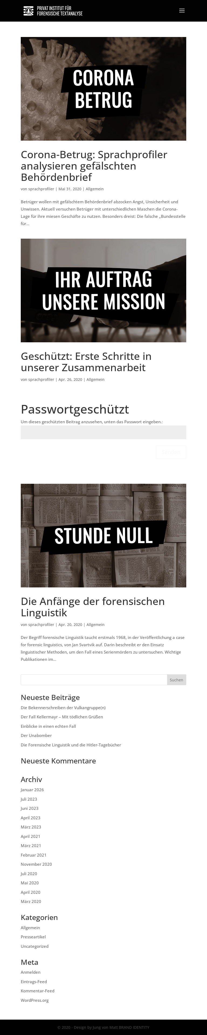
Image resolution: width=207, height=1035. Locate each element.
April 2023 (30, 817)
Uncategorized (35, 946)
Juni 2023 (30, 808)
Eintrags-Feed (34, 981)
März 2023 (31, 827)
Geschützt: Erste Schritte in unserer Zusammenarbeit (86, 361)
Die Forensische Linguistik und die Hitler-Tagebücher (71, 745)
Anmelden (30, 972)
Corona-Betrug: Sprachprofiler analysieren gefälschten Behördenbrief (94, 165)
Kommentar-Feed (37, 990)
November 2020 (36, 864)
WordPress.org (35, 1000)
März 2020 (31, 901)
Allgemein (95, 188)
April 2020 (30, 892)
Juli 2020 (29, 873)
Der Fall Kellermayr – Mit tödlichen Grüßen (62, 716)
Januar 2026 (32, 789)
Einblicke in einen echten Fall (48, 726)
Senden (171, 452)
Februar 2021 (34, 855)
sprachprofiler (41, 188)
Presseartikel (33, 936)
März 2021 (31, 845)
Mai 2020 (30, 882)
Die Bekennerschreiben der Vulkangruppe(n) (63, 707)
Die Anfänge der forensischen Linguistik (93, 606)
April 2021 (30, 836)
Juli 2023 (29, 799)
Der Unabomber (36, 735)
